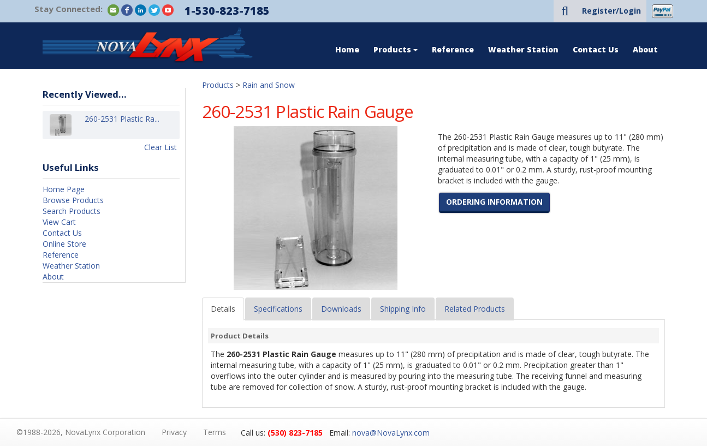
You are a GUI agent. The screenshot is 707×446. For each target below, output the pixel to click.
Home (347, 49)
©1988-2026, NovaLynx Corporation (80, 432)
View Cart (59, 222)
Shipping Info (403, 309)
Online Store (64, 244)
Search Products (71, 211)
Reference (453, 49)
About (645, 49)
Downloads (341, 309)
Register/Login (611, 10)
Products (395, 49)
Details (223, 309)
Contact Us (596, 49)
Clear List (160, 147)
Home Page (64, 189)
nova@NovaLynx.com (391, 432)
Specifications (278, 309)
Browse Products (73, 200)
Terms (214, 432)
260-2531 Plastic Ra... (122, 125)
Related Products (474, 309)
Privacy (174, 432)
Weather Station (523, 49)
